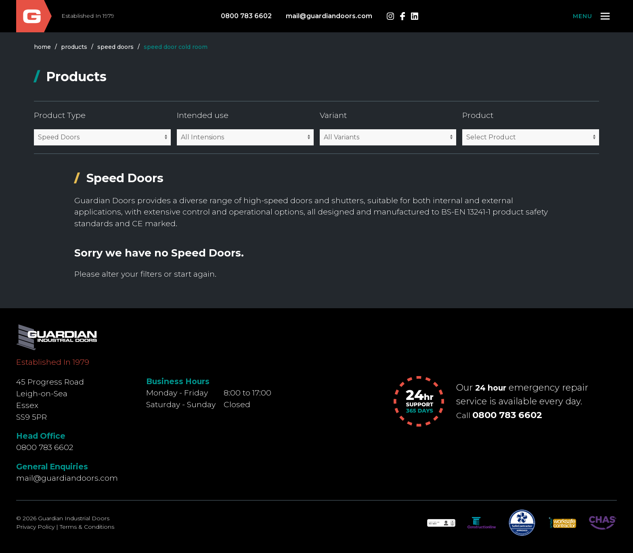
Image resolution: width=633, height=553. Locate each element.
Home (42, 46)
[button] (592, 16)
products (74, 46)
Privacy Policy (35, 526)
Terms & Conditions (87, 526)
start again (194, 274)
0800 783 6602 (246, 16)
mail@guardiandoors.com (329, 16)
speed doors (115, 46)
